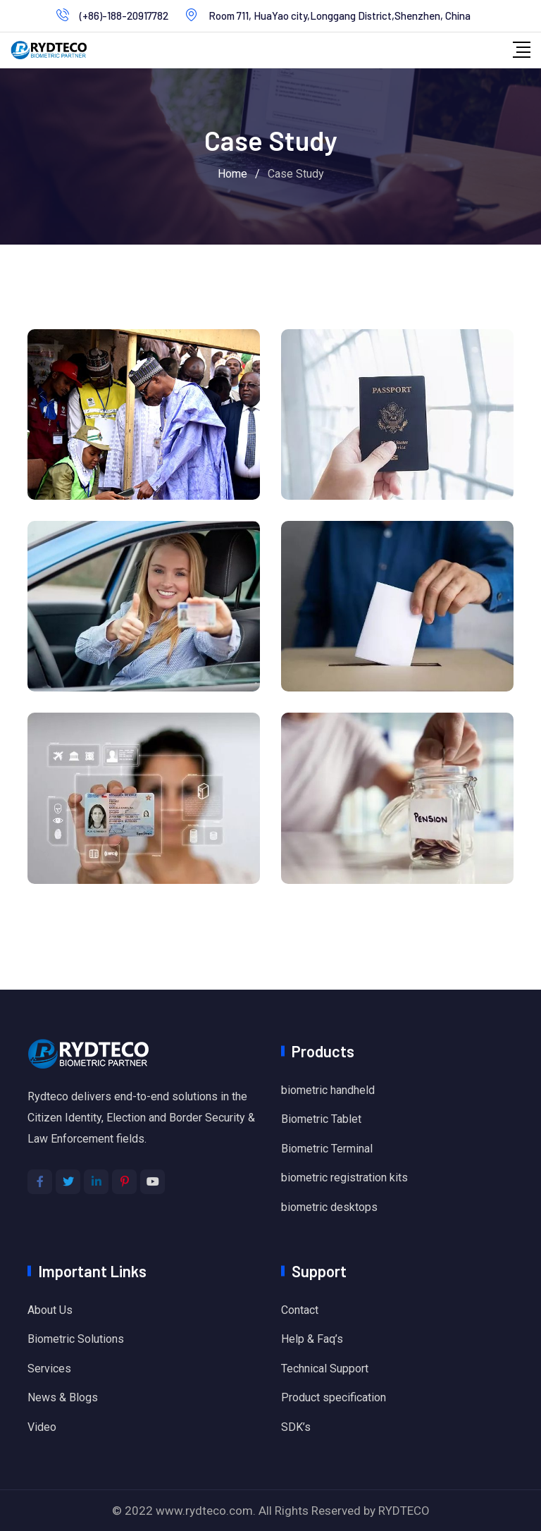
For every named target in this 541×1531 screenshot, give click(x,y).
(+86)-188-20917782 (124, 15)
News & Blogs (62, 1397)
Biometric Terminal (327, 1148)
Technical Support (324, 1368)
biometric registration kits (344, 1177)
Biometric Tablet (321, 1119)
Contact (299, 1310)
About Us (50, 1310)
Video (41, 1427)
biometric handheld (328, 1090)
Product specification (333, 1397)
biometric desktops (329, 1207)
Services (49, 1368)
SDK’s (296, 1427)
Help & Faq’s (312, 1339)
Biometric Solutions (75, 1339)
